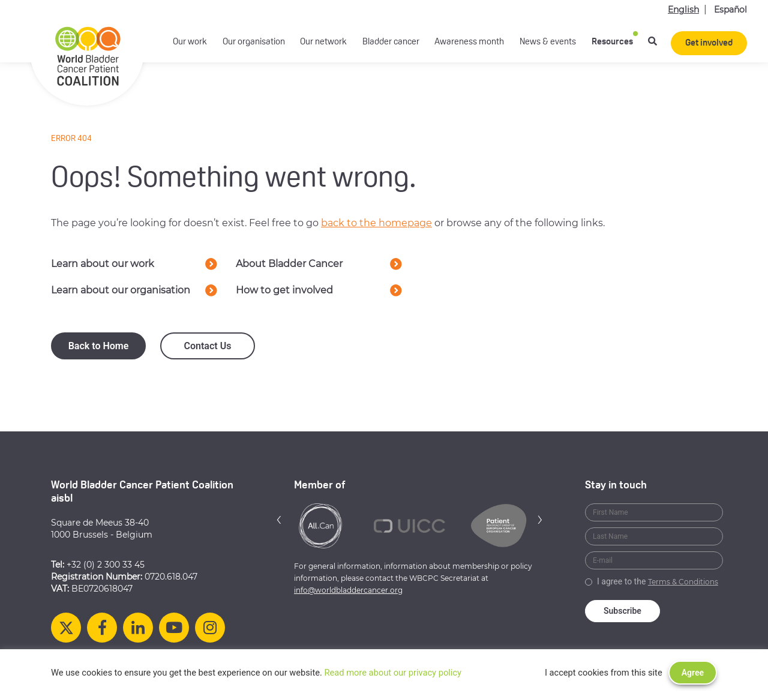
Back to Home (98, 346)
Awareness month (469, 42)
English (683, 9)
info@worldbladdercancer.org (348, 590)
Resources (612, 42)
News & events (548, 42)
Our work (190, 42)
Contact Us (208, 346)
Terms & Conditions (683, 581)
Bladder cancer (390, 42)
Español (730, 9)
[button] (279, 519)
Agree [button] (693, 672)
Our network (323, 42)
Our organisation (254, 42)
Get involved (709, 43)
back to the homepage (376, 223)
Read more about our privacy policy (392, 672)
